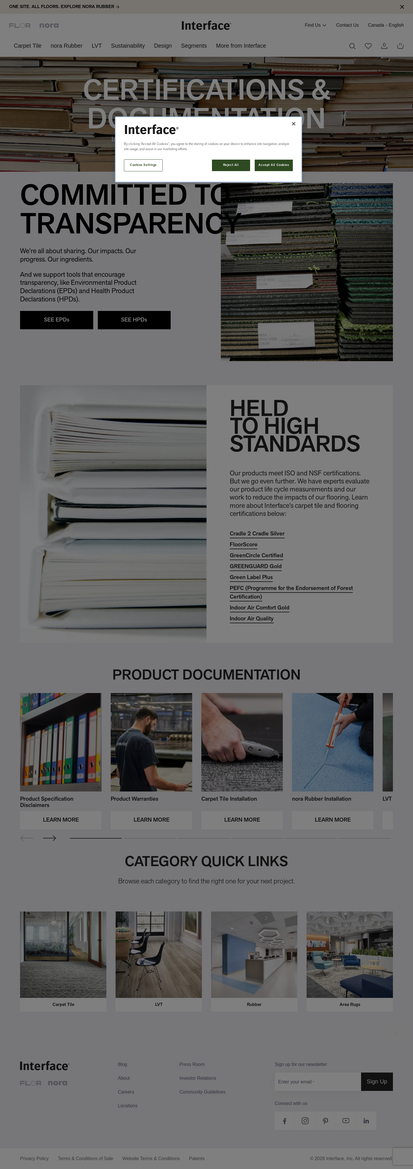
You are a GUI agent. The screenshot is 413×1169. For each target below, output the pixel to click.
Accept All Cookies (273, 165)
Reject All (231, 165)
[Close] (293, 123)
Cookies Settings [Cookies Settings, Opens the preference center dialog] (143, 165)
